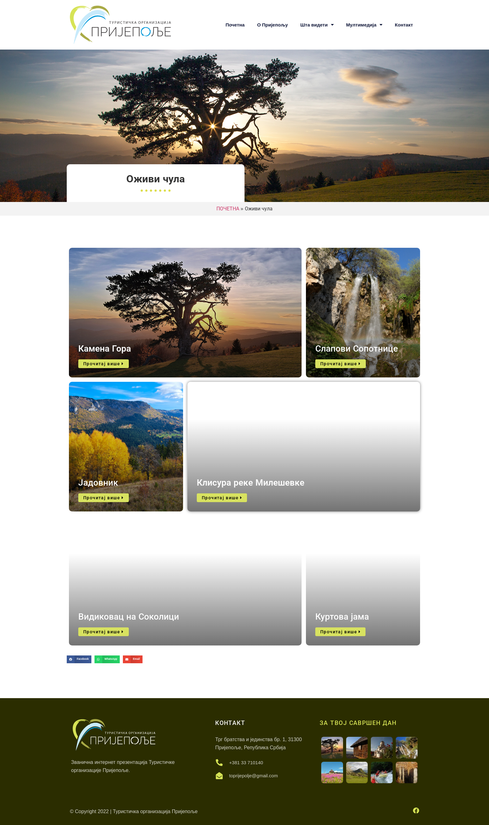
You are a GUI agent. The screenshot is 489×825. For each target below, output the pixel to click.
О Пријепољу (272, 24)
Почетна (234, 24)
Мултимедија (364, 24)
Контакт (404, 24)
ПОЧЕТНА (227, 208)
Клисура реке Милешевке (250, 482)
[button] (79, 659)
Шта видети (317, 24)
